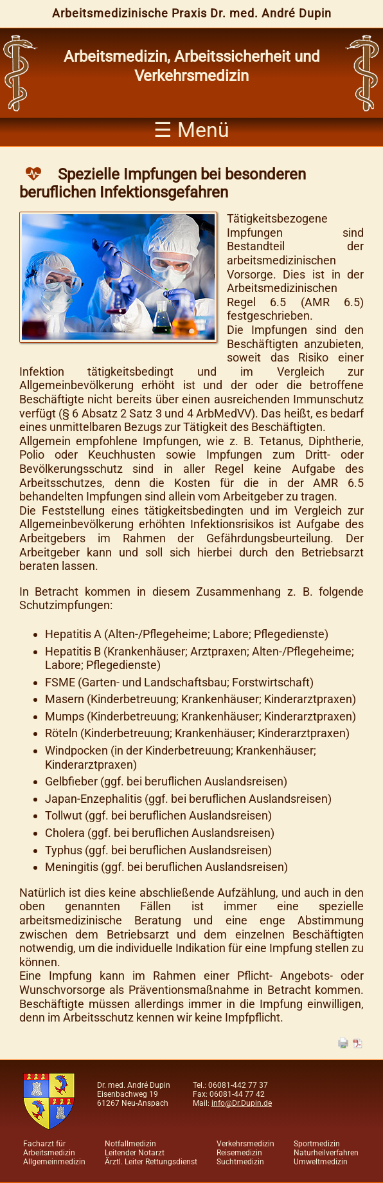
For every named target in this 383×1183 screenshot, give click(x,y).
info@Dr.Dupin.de (241, 1103)
